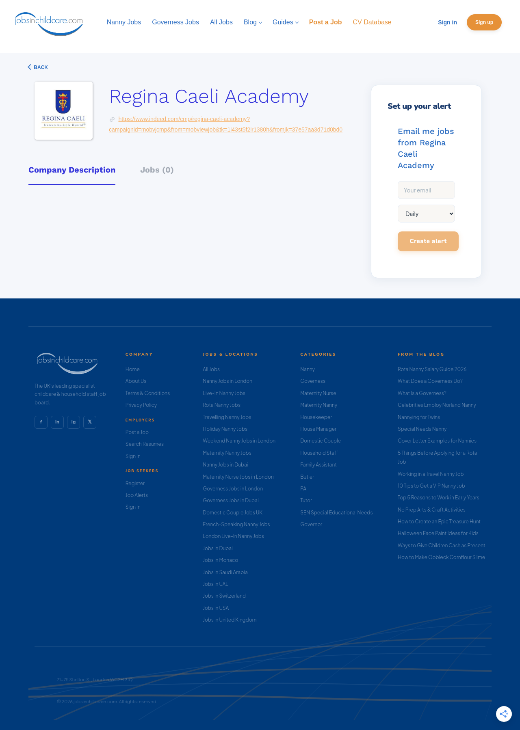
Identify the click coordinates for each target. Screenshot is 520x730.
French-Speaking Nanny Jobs (236, 524)
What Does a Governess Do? (430, 381)
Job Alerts (137, 495)
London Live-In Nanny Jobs (233, 536)
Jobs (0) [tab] (157, 170)
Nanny (307, 369)
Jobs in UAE (215, 584)
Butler (307, 477)
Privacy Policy (141, 405)
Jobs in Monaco (220, 560)
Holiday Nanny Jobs (225, 429)
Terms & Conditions (148, 393)
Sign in (447, 22)
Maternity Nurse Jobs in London (238, 477)
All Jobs (211, 369)
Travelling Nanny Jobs (227, 417)
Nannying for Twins (419, 417)
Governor (311, 524)
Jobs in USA (216, 608)
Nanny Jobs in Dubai (225, 465)
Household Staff (319, 453)
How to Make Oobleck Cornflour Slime (441, 557)
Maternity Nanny (318, 405)
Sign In (133, 456)
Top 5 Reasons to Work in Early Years (438, 498)
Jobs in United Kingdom (229, 620)
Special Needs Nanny (422, 429)
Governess (312, 381)
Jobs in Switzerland (224, 596)
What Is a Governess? (422, 393)
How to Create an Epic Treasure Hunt (439, 521)
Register (135, 483)
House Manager (318, 429)
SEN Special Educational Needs (336, 513)
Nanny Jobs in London (227, 381)
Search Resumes (145, 444)
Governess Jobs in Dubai (230, 500)
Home (133, 369)
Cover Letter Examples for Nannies (437, 441)
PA (303, 489)
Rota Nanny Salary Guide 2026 (432, 369)
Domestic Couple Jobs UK (232, 513)
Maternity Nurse (318, 393)
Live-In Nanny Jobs (224, 393)
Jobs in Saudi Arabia (225, 572)
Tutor (306, 500)
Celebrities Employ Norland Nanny (437, 405)
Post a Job (137, 432)
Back (40, 67)
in (57, 422)
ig (74, 422)
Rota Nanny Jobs (221, 405)
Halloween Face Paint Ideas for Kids (438, 533)
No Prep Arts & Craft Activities (432, 510)
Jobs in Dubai (218, 548)
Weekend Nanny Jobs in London (239, 441)
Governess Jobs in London (233, 489)
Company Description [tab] (71, 170)
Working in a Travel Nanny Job (431, 474)
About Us (136, 381)
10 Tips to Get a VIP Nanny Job (431, 486)
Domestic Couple (320, 441)
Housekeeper (316, 417)
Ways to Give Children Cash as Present (441, 545)
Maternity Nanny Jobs (227, 453)
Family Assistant (318, 465)
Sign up (484, 22)
